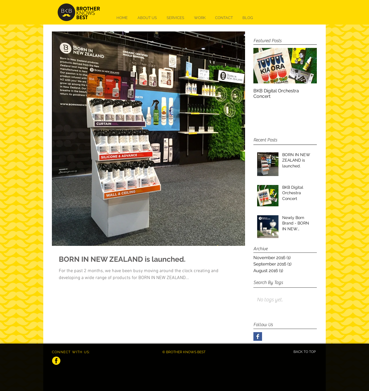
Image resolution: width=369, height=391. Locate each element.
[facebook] (56, 360)
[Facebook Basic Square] (257, 336)
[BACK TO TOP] (304, 351)
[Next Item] (307, 65)
